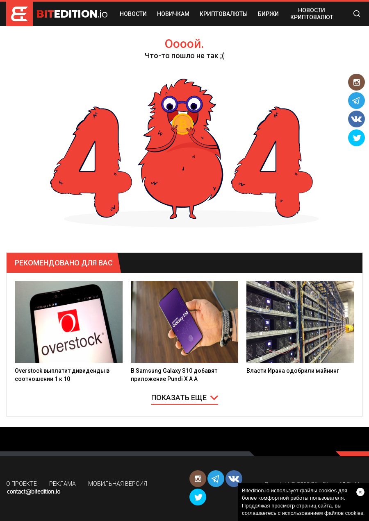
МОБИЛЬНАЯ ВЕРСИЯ (117, 483)
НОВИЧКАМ (173, 14)
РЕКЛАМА (62, 483)
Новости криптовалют (311, 13)
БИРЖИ (268, 14)
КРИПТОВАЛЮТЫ (224, 14)
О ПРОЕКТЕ (21, 483)
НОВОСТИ (133, 14)
